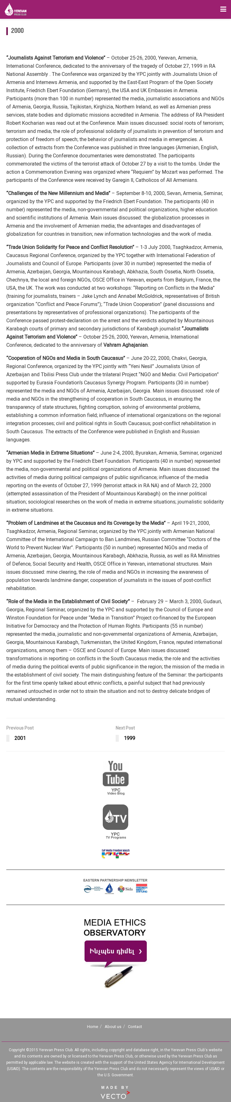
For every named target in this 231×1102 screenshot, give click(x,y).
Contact (135, 1026)
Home (92, 1026)
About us (113, 1026)
